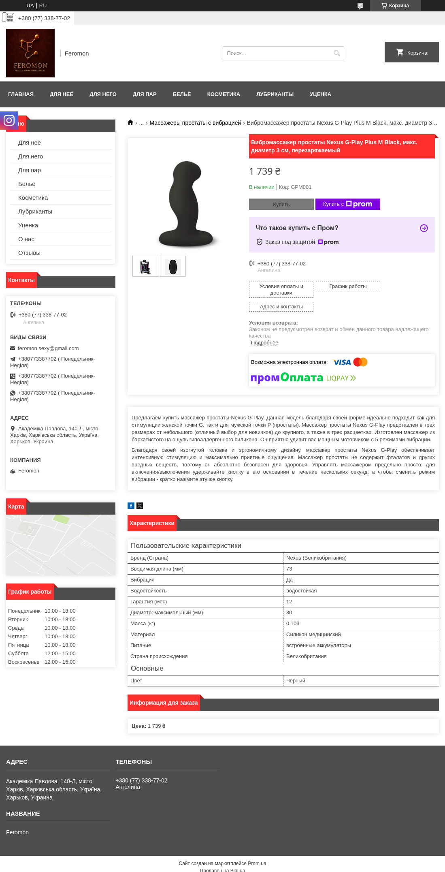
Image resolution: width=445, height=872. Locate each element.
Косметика (223, 94)
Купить (281, 204)
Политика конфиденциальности (265, 864)
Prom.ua (257, 850)
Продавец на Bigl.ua (222, 857)
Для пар (145, 94)
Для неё (61, 94)
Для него (103, 94)
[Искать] (337, 53)
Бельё (182, 94)
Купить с (347, 204)
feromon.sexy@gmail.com (48, 348)
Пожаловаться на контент (196, 864)
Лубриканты (275, 94)
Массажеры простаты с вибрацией (195, 123)
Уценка (320, 94)
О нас (26, 238)
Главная (21, 94)
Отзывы (29, 252)
